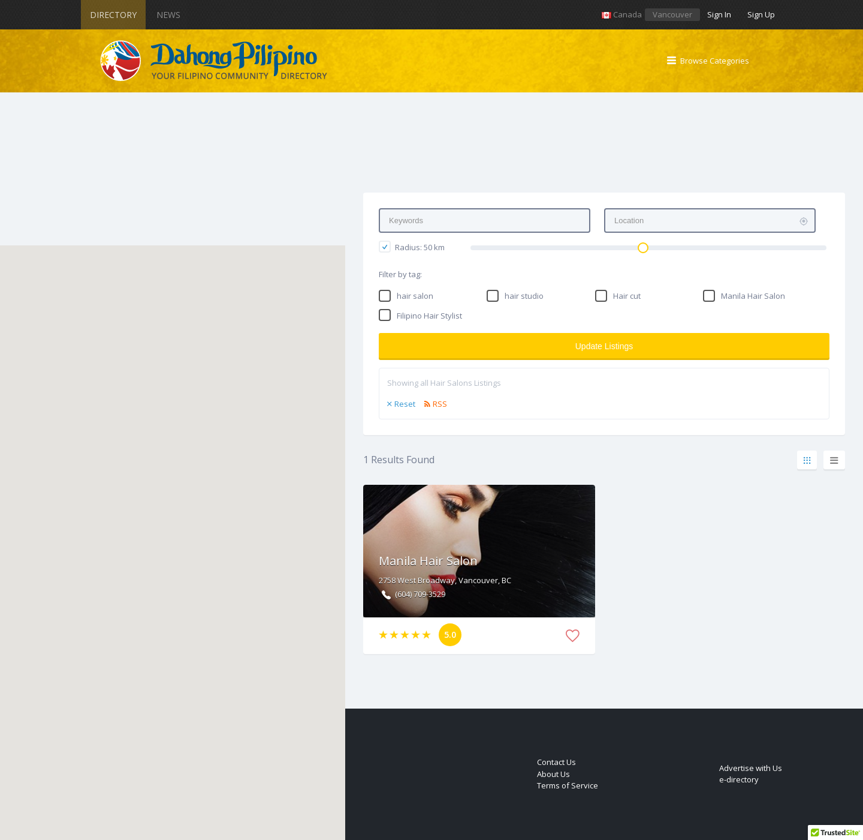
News (168, 14)
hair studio (524, 295)
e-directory (739, 779)
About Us (553, 774)
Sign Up (761, 14)
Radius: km (412, 247)
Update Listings (604, 346)
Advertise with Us (750, 768)
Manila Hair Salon (753, 295)
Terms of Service (567, 785)
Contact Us (556, 762)
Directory (113, 14)
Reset (404, 403)
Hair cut (627, 295)
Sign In (719, 14)
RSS (440, 403)
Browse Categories (714, 60)
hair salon (415, 295)
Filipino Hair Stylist (429, 315)
